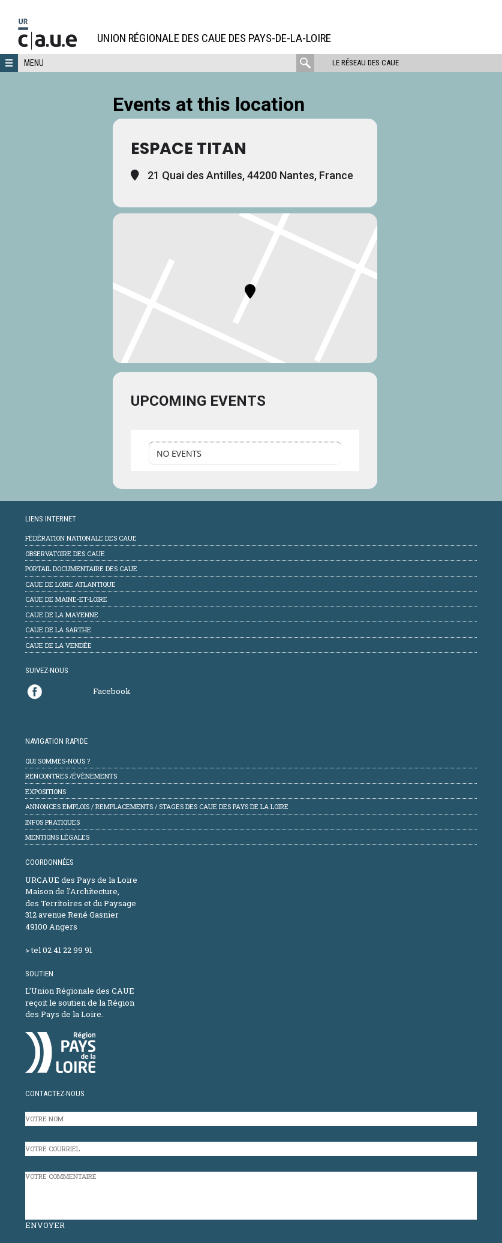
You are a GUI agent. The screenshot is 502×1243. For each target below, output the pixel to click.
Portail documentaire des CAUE (81, 568)
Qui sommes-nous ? (57, 760)
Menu (34, 63)
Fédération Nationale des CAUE (81, 537)
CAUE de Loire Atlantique (70, 584)
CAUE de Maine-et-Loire (66, 599)
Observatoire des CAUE (65, 553)
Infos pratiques (52, 821)
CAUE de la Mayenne (61, 614)
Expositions (45, 791)
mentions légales (57, 836)
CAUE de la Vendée (58, 645)
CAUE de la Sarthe (58, 629)
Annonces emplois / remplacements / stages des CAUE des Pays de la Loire (156, 806)
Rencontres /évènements (71, 775)
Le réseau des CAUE (365, 62)
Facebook (112, 691)
